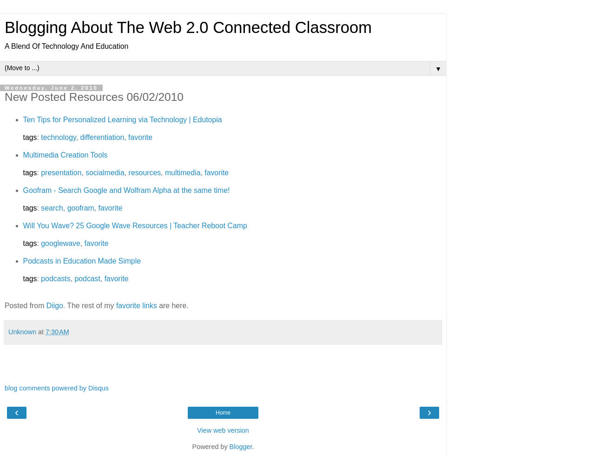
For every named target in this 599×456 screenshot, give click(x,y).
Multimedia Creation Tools (65, 155)
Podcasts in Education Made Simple (82, 261)
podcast (87, 279)
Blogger (241, 446)
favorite (140, 137)
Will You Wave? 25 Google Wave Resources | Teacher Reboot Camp (135, 226)
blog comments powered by (57, 388)
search (52, 208)
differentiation (102, 137)
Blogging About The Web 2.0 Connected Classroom (188, 27)
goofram (80, 208)
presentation (61, 173)
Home (223, 413)
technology (58, 137)
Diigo (54, 306)
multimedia (183, 173)
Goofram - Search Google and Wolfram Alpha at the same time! (126, 190)
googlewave (60, 243)
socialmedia (105, 173)
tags (30, 137)
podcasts (55, 279)
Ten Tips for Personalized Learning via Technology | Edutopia (122, 120)
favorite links (136, 306)
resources (145, 173)
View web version (223, 430)
